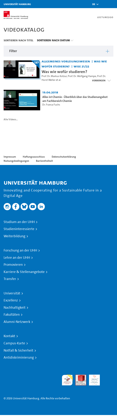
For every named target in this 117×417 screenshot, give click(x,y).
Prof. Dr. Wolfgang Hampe (82, 76)
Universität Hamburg (17, 4)
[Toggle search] (103, 4)
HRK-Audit (92, 379)
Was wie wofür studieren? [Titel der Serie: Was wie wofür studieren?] (64, 71)
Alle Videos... (11, 119)
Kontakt (9, 336)
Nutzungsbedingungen (16, 161)
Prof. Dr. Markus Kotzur (54, 76)
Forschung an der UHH (20, 250)
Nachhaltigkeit (14, 307)
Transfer (10, 279)
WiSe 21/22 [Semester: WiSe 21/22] (81, 66)
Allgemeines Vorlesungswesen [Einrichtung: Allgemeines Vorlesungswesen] (66, 61)
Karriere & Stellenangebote (24, 272)
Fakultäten (12, 314)
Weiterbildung (14, 236)
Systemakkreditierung (108, 377)
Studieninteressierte (19, 229)
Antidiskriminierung (19, 357)
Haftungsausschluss (34, 156)
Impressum (10, 156)
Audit (78, 377)
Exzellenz (11, 300)
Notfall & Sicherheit (18, 350)
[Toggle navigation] (112, 4)
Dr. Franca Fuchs (51, 104)
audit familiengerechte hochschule (67, 380)
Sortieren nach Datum (53, 40)
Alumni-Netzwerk (17, 321)
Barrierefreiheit (44, 161)
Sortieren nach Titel (18, 40)
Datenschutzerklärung (64, 156)
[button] (93, 4)
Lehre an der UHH (17, 257)
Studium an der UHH (19, 222)
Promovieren (13, 264)
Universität (12, 293)
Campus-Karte (14, 343)
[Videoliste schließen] (101, 80)
